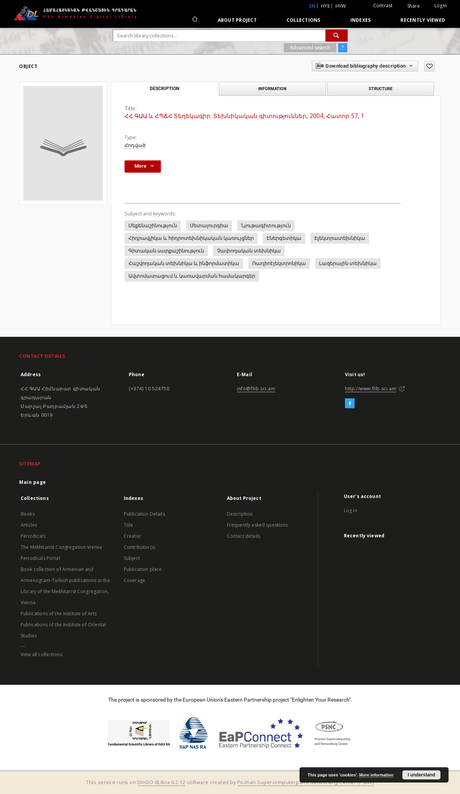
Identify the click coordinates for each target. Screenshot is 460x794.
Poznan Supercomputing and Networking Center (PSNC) (305, 782)
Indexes (360, 20)
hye (325, 5)
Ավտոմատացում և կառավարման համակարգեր (191, 276)
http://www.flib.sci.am (370, 388)
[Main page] (194, 19)
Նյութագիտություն (266, 225)
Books (28, 514)
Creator (132, 536)
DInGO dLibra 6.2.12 (162, 782)
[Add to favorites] (429, 66)
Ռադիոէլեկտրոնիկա (279, 263)
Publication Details (144, 514)
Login (440, 5)
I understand (421, 775)
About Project (237, 20)
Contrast (383, 5)
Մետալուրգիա (209, 225)
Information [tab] (272, 88)
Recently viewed (422, 20)
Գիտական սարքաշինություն (166, 250)
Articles (29, 525)
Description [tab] (164, 88)
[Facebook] (350, 403)
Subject (132, 558)
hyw (340, 5)
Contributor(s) (139, 547)
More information (376, 775)
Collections (304, 20)
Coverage (134, 580)
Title (128, 525)
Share (413, 6)
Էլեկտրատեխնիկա (339, 238)
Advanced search (310, 47)
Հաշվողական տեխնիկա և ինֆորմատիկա (183, 263)
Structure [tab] (380, 88)
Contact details (243, 536)
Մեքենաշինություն (152, 225)
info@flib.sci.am (256, 388)
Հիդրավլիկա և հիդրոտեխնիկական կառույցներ (191, 238)
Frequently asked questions (257, 525)
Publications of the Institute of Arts (59, 613)
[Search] (337, 35)
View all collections (41, 654)
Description (240, 514)
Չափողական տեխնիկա (249, 250)
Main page (32, 482)
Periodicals (33, 536)
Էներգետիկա (284, 238)
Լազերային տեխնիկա (348, 263)
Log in (350, 510)
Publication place (143, 569)
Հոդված (135, 145)
